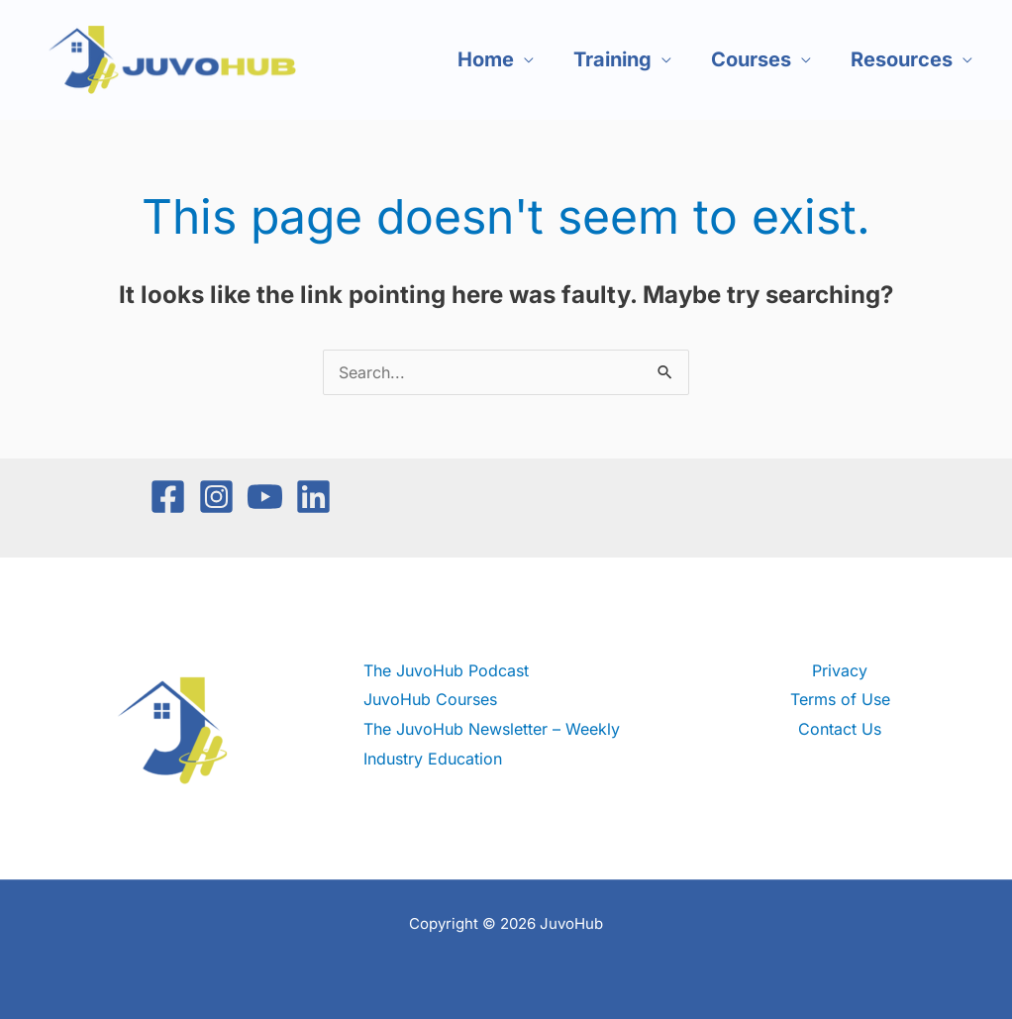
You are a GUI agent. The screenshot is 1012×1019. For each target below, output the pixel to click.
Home (485, 59)
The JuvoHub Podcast (446, 670)
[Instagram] (216, 496)
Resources (902, 59)
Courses (751, 59)
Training (612, 59)
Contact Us (839, 729)
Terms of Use (840, 699)
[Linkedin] (313, 496)
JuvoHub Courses (430, 699)
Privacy (839, 670)
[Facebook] (168, 496)
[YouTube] (265, 496)
